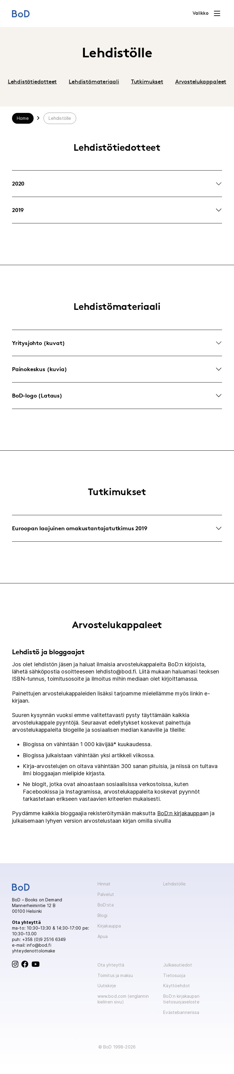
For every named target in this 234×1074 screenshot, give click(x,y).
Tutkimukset (147, 81)
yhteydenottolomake (34, 950)
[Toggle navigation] (206, 13)
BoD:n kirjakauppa (179, 813)
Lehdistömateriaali (94, 81)
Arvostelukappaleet (200, 81)
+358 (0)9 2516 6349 (44, 939)
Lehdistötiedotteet (32, 81)
